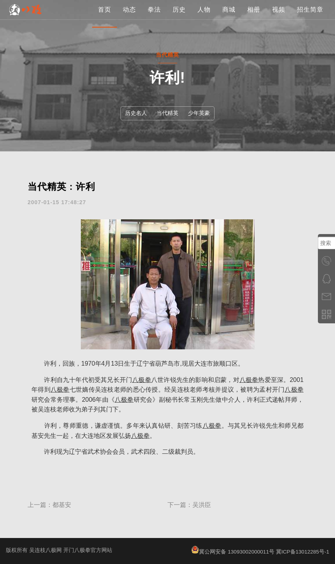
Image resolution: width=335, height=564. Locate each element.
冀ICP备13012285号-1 (302, 551)
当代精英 (167, 113)
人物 (204, 17)
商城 (229, 17)
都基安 (61, 505)
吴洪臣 (201, 505)
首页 (104, 17)
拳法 (154, 17)
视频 (278, 17)
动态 (129, 17)
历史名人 (135, 113)
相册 (253, 17)
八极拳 (141, 380)
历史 (179, 17)
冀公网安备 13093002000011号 (231, 551)
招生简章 (310, 17)
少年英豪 (200, 113)
